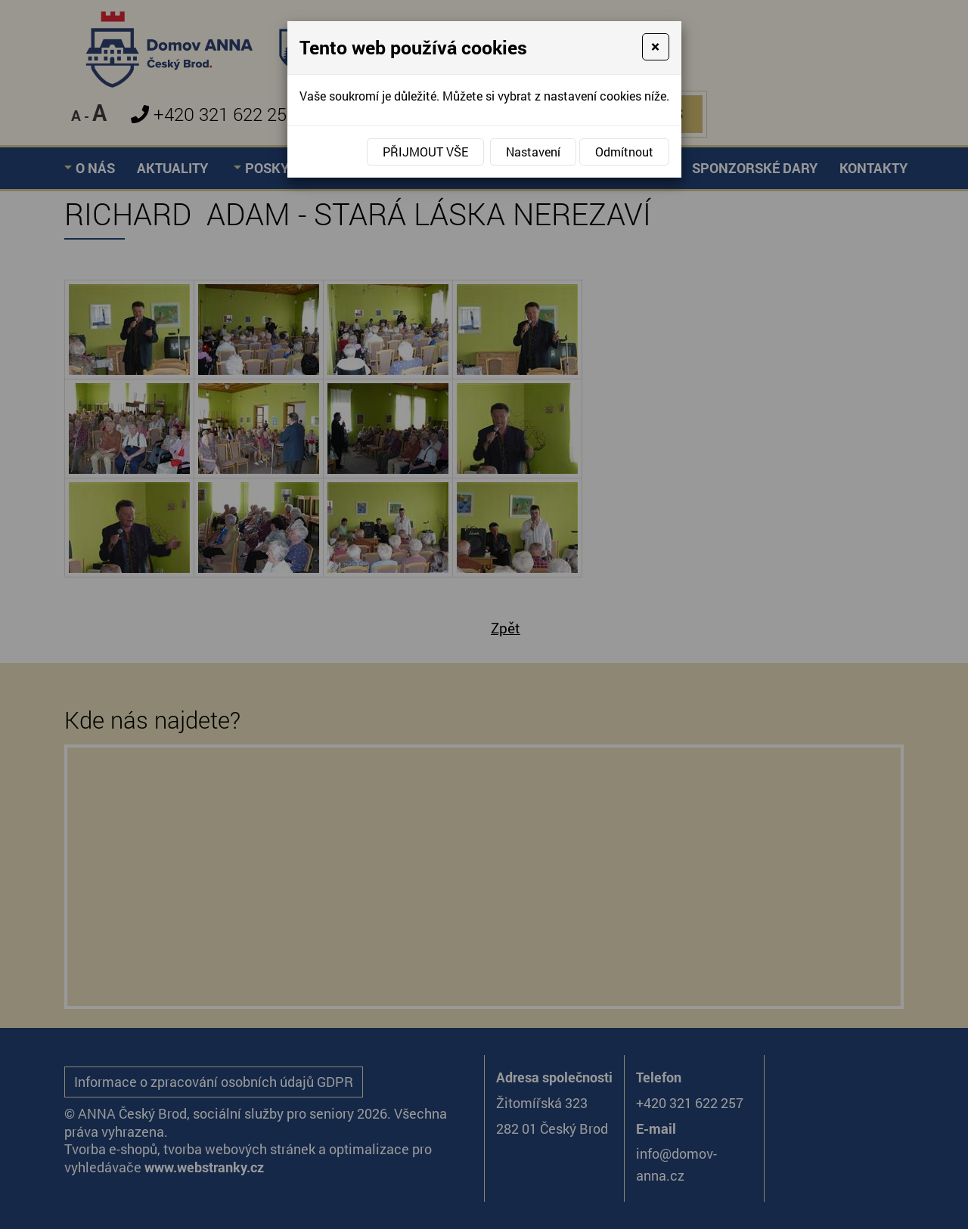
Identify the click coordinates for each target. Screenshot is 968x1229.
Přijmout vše (425, 151)
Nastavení (533, 151)
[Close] (655, 46)
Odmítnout (624, 151)
